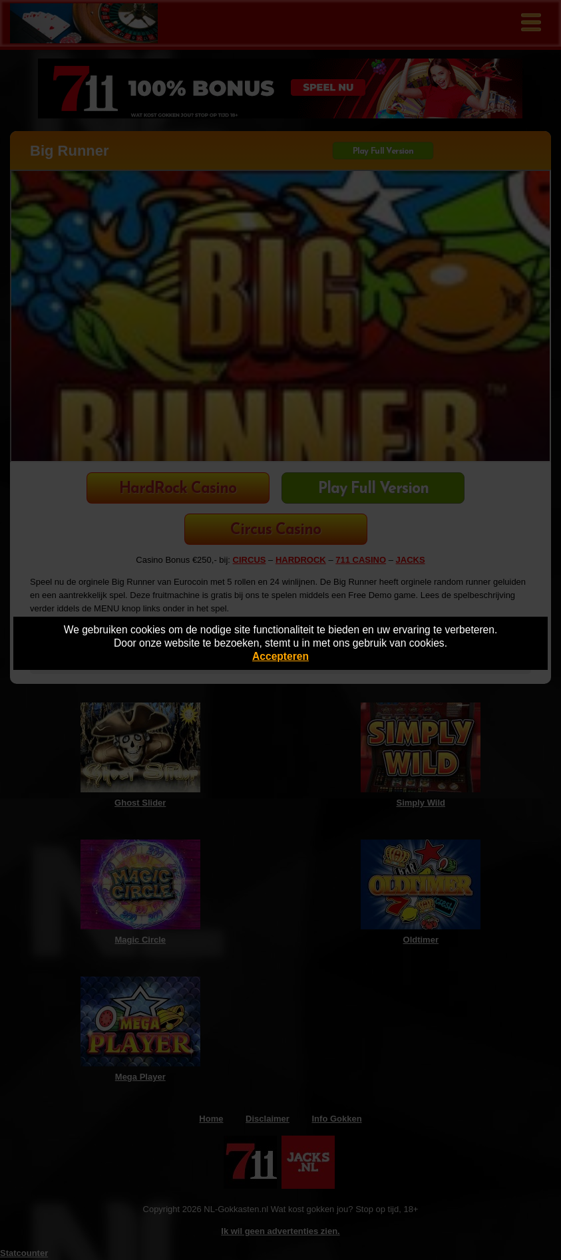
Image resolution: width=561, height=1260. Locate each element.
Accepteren (280, 656)
